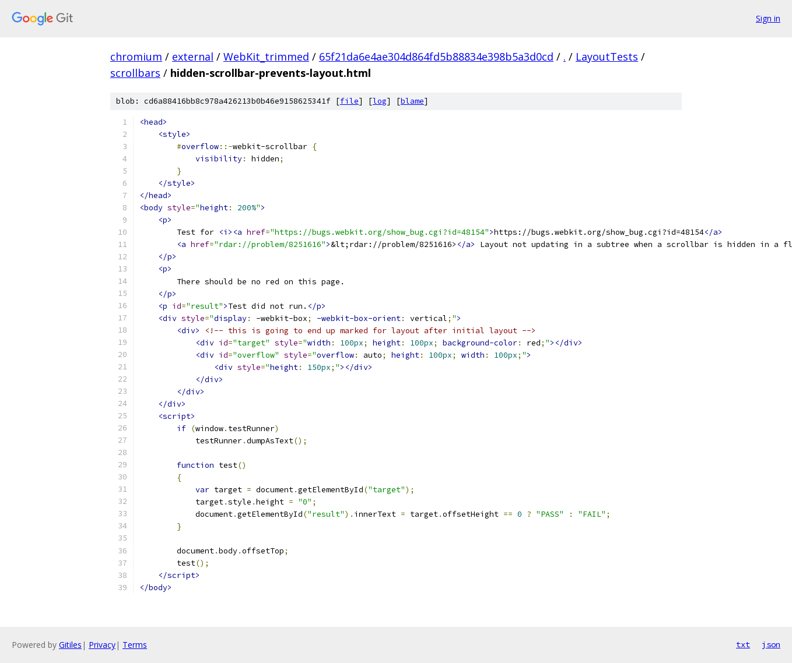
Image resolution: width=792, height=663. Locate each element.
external (192, 57)
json (771, 644)
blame (412, 101)
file (349, 101)
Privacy (102, 644)
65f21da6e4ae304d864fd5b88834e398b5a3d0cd (436, 57)
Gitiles (70, 644)
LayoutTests (607, 57)
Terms (134, 644)
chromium (136, 57)
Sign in (768, 18)
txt (743, 644)
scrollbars (135, 73)
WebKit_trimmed (266, 57)
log (380, 101)
